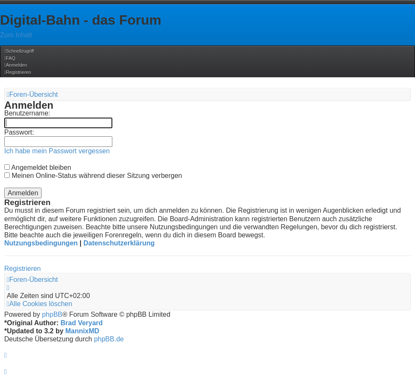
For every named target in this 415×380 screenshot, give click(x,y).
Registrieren (22, 268)
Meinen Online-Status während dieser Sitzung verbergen (93, 175)
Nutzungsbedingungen (41, 243)
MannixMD (82, 331)
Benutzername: (27, 113)
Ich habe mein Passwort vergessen (57, 151)
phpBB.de (109, 339)
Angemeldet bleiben (37, 167)
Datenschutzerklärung (119, 243)
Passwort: (19, 132)
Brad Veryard (82, 323)
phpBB (52, 314)
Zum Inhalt (16, 35)
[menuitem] (9, 58)
